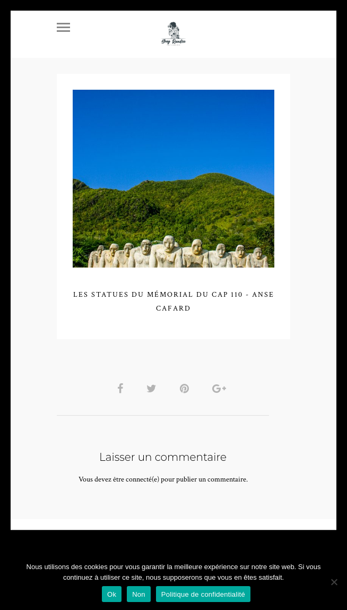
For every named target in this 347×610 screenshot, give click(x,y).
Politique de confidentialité (203, 594)
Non (138, 594)
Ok (111, 594)
